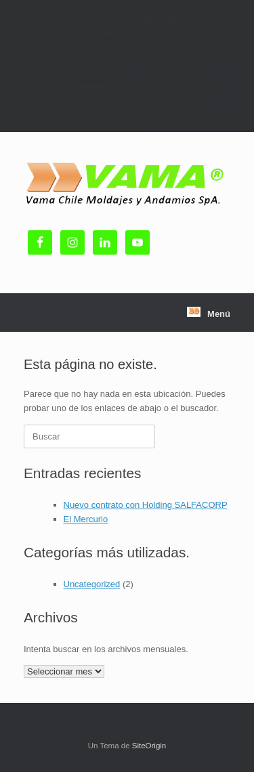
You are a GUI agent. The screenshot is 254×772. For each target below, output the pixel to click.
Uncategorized (92, 584)
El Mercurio (86, 519)
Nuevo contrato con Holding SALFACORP (146, 505)
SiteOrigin (149, 746)
